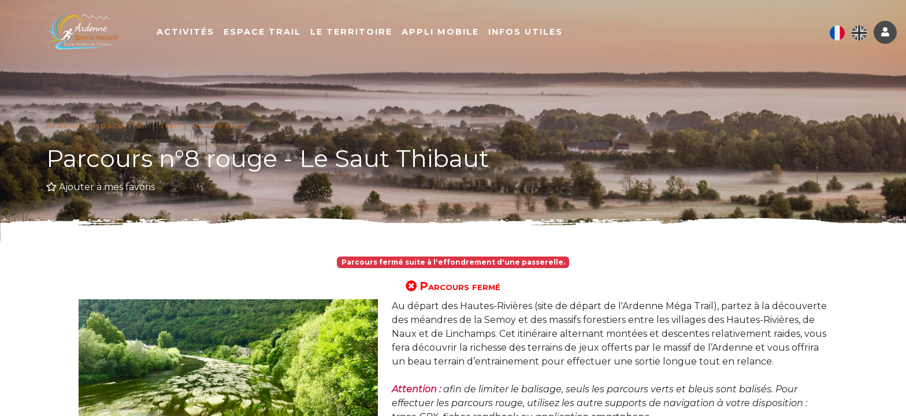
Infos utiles (533, 33)
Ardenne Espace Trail (97, 125)
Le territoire (359, 33)
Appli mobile (448, 33)
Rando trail (218, 125)
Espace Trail (270, 33)
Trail (170, 125)
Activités (193, 33)
